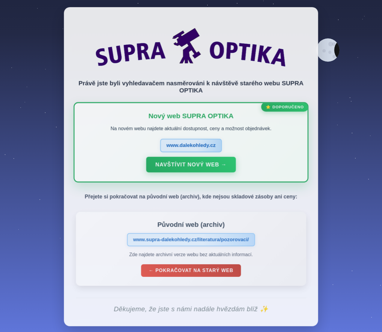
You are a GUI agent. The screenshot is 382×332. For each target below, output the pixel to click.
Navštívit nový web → (190, 166)
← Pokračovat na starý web (191, 272)
